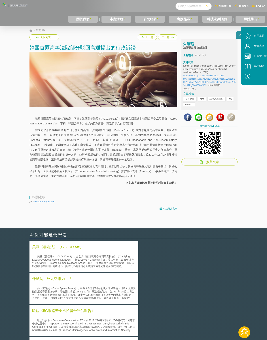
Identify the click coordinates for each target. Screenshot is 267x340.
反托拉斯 (190, 102)
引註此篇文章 (170, 208)
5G (230, 102)
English (260, 5)
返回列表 (46, 37)
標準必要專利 (216, 102)
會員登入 (244, 5)
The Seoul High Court (44, 201)
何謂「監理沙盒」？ (148, 285)
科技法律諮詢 (217, 19)
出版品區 (183, 19)
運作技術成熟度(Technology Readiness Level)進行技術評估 (68, 295)
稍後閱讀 (256, 86)
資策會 (185, 320)
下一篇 (167, 36)
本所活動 (116, 19)
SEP (202, 102)
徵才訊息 (157, 320)
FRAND (189, 107)
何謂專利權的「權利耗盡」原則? (156, 295)
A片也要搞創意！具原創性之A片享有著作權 (162, 290)
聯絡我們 (135, 325)
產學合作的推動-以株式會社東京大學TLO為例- (164, 300)
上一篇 (147, 36)
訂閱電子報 (225, 5)
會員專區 (254, 55)
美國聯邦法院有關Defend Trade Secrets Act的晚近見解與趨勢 (69, 290)
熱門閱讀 (254, 76)
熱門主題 (254, 45)
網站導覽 (157, 325)
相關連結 (206, 320)
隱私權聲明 (136, 320)
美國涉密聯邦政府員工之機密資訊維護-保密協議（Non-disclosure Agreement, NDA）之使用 (79, 300)
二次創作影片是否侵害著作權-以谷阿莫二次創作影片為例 (66, 285)
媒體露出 (250, 19)
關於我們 (82, 19)
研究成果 (149, 19)
